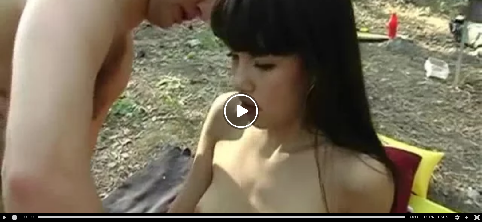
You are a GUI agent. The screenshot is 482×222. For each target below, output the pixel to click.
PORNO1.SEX (436, 217)
